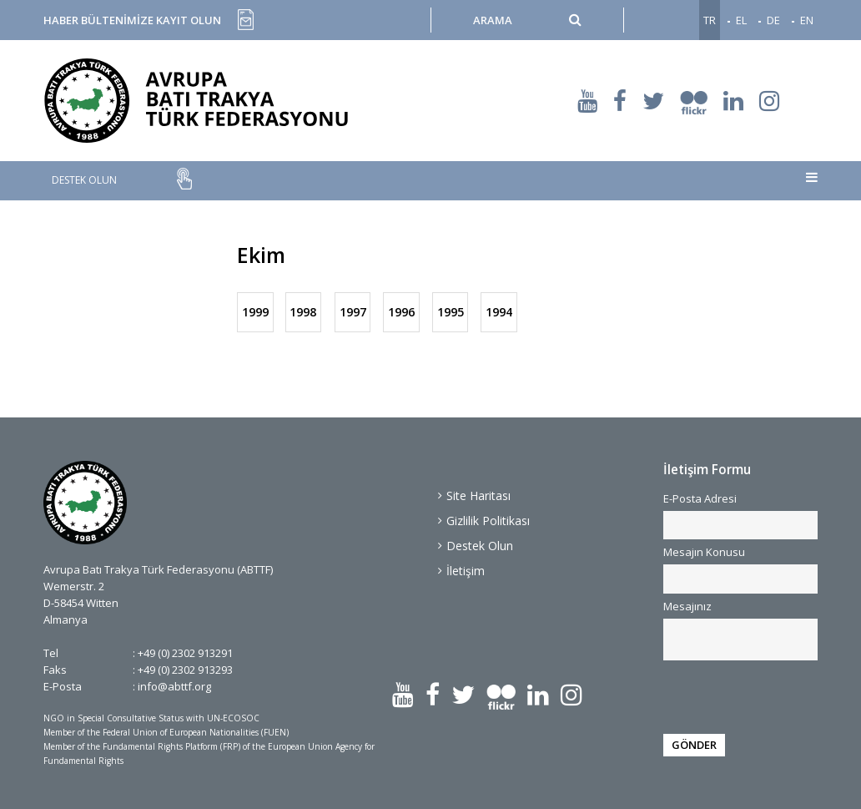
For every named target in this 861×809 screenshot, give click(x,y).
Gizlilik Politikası (488, 520)
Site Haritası (478, 495)
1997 (352, 312)
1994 (499, 312)
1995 (449, 312)
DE (773, 20)
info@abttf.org (174, 686)
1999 (255, 312)
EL (741, 20)
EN (806, 20)
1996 (401, 312)
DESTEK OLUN (84, 180)
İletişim (465, 571)
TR (709, 20)
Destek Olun (479, 546)
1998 (303, 312)
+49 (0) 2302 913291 (185, 652)
